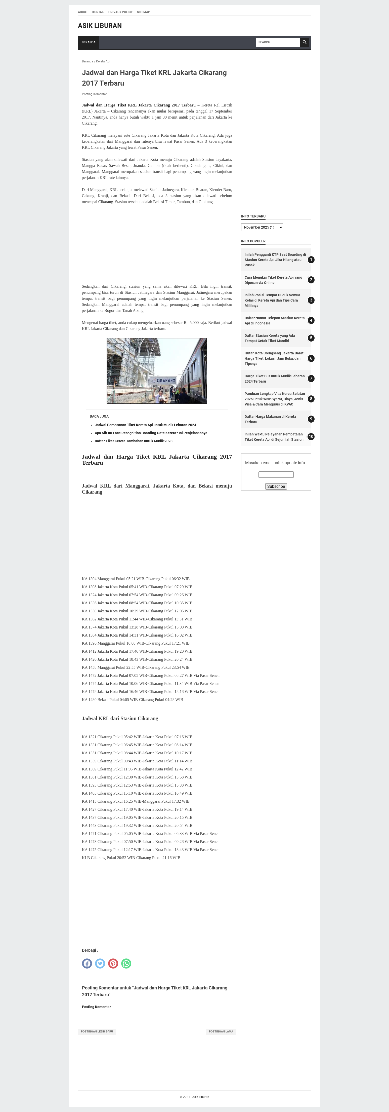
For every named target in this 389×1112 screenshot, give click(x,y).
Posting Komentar (94, 94)
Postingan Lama (221, 1031)
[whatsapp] (126, 963)
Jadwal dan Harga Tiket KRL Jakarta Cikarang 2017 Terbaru (139, 105)
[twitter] (100, 963)
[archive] (262, 227)
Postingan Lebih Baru (97, 1031)
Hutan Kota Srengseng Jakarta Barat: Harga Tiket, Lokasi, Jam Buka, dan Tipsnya (275, 358)
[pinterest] (113, 963)
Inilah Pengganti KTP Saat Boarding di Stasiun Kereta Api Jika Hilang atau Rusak (275, 259)
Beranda (89, 42)
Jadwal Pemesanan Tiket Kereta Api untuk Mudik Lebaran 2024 (145, 425)
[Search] (278, 42)
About (83, 12)
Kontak (98, 12)
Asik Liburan (100, 25)
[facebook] (87, 963)
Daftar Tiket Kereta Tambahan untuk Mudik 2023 (133, 441)
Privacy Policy (120, 12)
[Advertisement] (157, 244)
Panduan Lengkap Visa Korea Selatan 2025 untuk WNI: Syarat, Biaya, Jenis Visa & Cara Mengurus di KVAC (275, 399)
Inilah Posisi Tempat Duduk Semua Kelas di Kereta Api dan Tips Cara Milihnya (272, 300)
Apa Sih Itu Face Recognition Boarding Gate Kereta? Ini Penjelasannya (151, 433)
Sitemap (143, 12)
